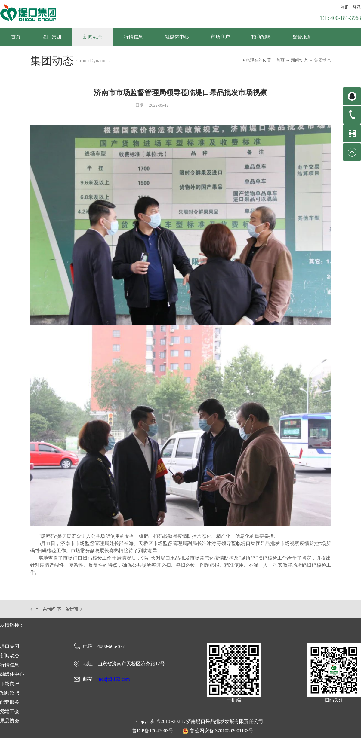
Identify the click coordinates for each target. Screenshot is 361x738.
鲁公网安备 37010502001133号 (221, 730)
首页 (15, 36)
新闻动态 (299, 60)
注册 (345, 7)
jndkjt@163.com (113, 679)
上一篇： (43, 609)
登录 (357, 7)
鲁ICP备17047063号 (152, 730)
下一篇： (70, 609)
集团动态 (322, 60)
